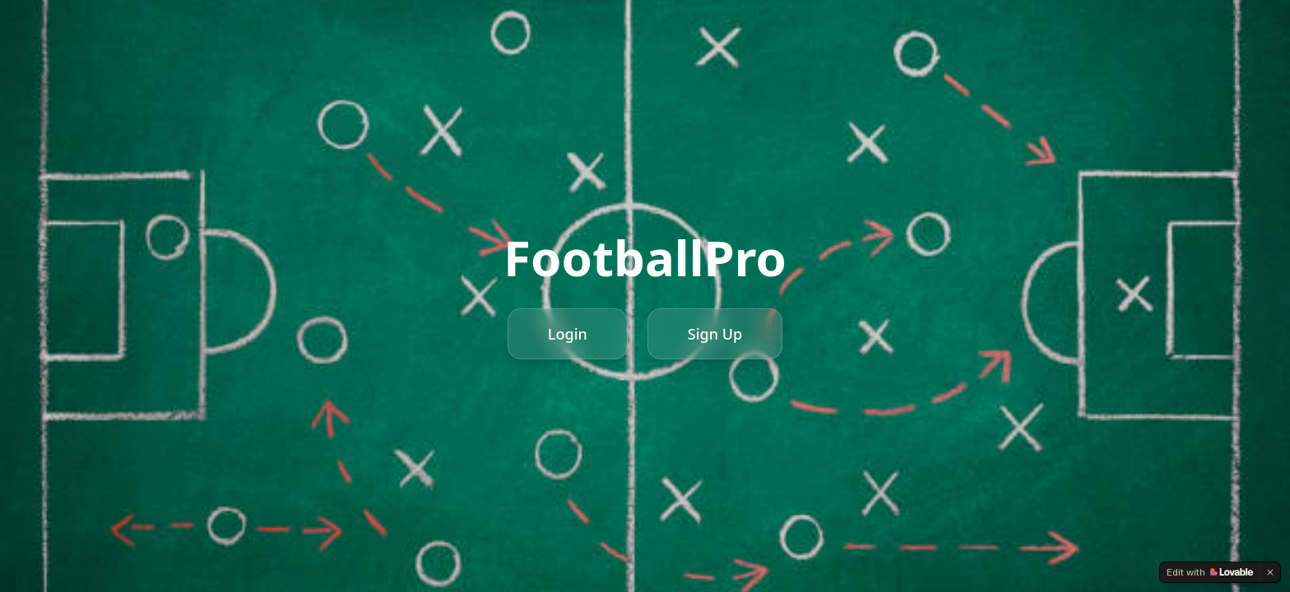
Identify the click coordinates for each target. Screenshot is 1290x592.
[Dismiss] (1270, 572)
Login (567, 334)
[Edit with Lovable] (1210, 572)
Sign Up (715, 334)
